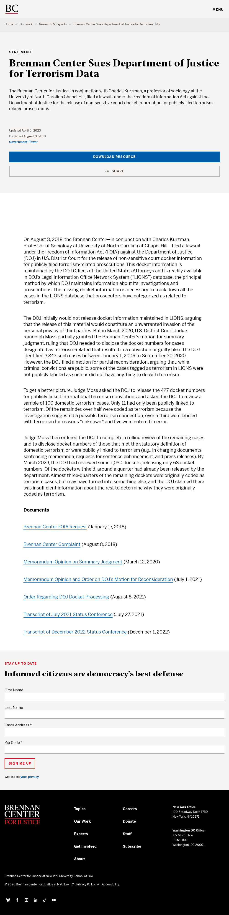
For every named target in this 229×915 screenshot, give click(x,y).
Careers (130, 808)
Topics (80, 808)
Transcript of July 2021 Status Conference (68, 614)
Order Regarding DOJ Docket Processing (66, 597)
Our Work (26, 24)
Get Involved (85, 846)
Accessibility (110, 884)
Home (9, 24)
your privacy (30, 777)
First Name (14, 690)
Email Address (17, 725)
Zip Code (12, 742)
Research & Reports (53, 24)
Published (16, 136)
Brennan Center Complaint (51, 544)
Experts (81, 833)
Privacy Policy (85, 884)
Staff (127, 833)
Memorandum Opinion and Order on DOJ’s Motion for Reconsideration (98, 579)
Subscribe (132, 846)
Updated (15, 130)
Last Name (14, 707)
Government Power (23, 142)
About (79, 859)
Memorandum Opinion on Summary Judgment (72, 562)
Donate (129, 821)
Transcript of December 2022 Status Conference (75, 632)
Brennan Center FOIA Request (55, 527)
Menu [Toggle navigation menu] (218, 10)
